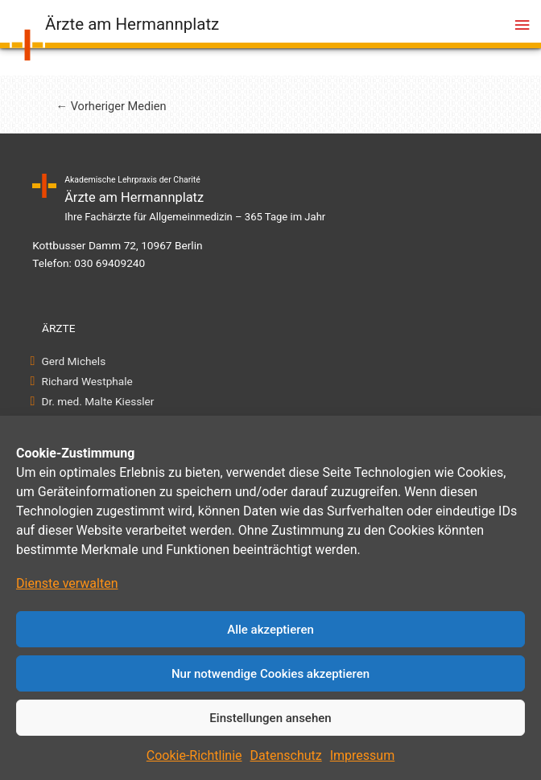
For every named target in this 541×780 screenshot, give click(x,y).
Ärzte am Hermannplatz (132, 24)
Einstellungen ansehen (270, 718)
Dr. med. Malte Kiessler (98, 401)
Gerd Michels (73, 361)
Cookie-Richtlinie (194, 755)
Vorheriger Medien (111, 106)
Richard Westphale (87, 381)
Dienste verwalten (67, 583)
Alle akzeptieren (270, 629)
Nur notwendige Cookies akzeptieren (270, 674)
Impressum (362, 755)
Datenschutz (286, 755)
